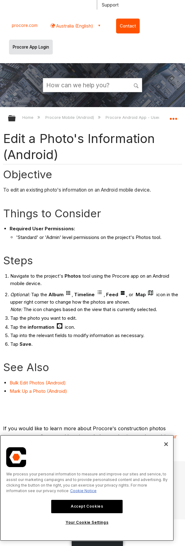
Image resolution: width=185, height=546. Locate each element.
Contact (128, 26)
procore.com (25, 25)
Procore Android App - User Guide (140, 117)
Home (28, 117)
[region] (87, 488)
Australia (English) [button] (74, 25)
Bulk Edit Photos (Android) (38, 383)
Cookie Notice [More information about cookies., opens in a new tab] (83, 490)
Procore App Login (31, 47)
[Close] (166, 444)
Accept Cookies (87, 506)
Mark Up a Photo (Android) (38, 391)
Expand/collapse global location (173, 116)
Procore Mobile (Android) (70, 117)
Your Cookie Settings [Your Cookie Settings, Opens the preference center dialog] (86, 522)
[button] (136, 85)
